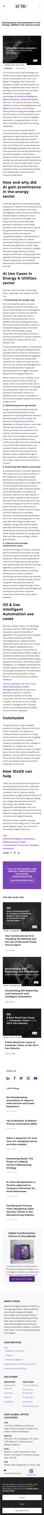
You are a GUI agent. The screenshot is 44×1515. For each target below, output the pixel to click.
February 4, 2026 (11, 1196)
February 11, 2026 (11, 1172)
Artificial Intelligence (12, 838)
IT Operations (28, 1397)
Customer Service (30, 1385)
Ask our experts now (22, 880)
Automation (15, 985)
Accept (22, 1497)
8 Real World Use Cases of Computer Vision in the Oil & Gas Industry (21, 1045)
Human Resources (31, 1406)
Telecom (7, 1397)
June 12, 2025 (9, 950)
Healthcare (9, 1401)
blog (7, 65)
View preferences (22, 1511)
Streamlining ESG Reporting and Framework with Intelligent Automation (21, 993)
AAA (13, 65)
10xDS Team (8, 68)
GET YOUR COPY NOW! (22, 1279)
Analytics (9, 1355)
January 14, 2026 (11, 1219)
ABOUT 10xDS (12, 1301)
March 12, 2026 (11, 1111)
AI (10, 931)
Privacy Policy (8, 1491)
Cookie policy (32, 1488)
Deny (22, 1504)
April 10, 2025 (9, 1002)
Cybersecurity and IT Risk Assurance (19, 1364)
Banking (16, 931)
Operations (27, 1401)
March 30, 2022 (20, 68)
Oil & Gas (20, 65)
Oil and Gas (15, 87)
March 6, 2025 (10, 1054)
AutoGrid (30, 349)
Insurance (8, 1393)
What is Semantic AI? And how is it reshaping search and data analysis (21, 1141)
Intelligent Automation (15, 1351)
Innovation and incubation (15, 1368)
